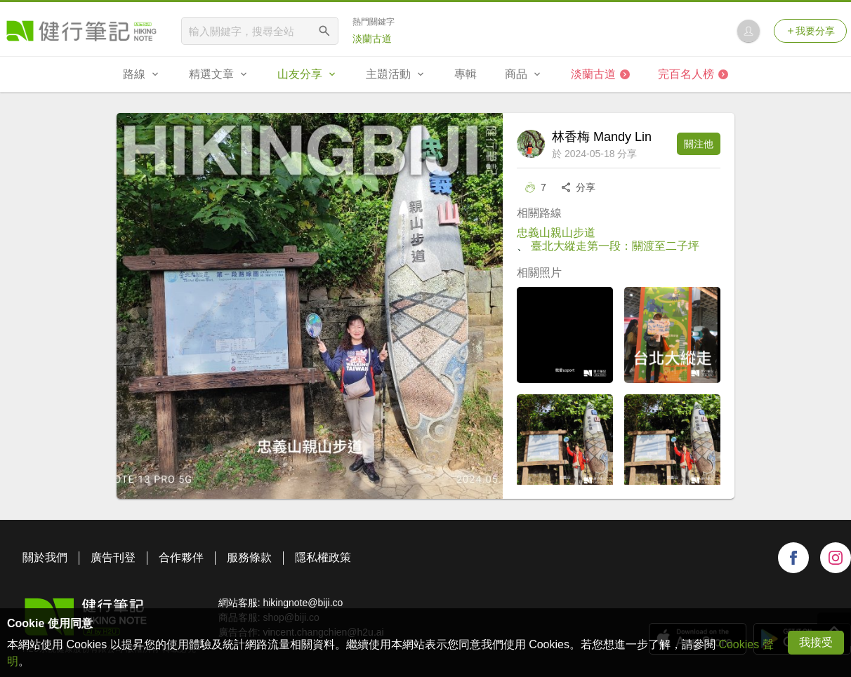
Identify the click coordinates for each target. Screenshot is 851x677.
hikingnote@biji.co (303, 602)
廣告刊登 (113, 557)
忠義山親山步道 (556, 233)
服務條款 (249, 557)
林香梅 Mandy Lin (602, 137)
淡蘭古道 (372, 38)
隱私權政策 (323, 557)
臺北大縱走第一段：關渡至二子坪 (615, 246)
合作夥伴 (181, 557)
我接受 (816, 642)
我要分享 (810, 30)
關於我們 (44, 557)
